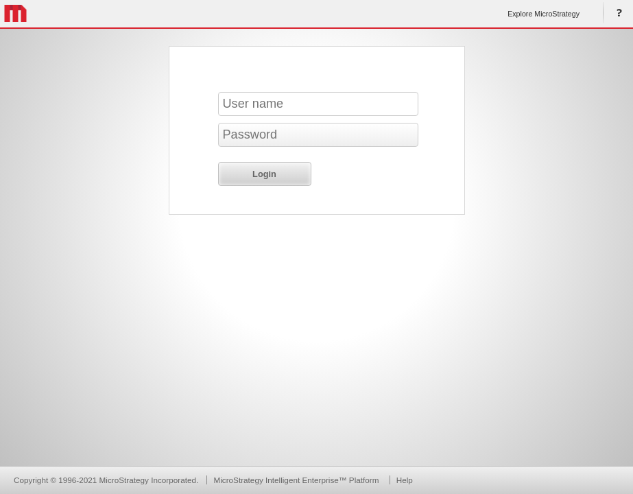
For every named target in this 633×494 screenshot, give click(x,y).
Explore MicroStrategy (543, 14)
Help (616, 13)
